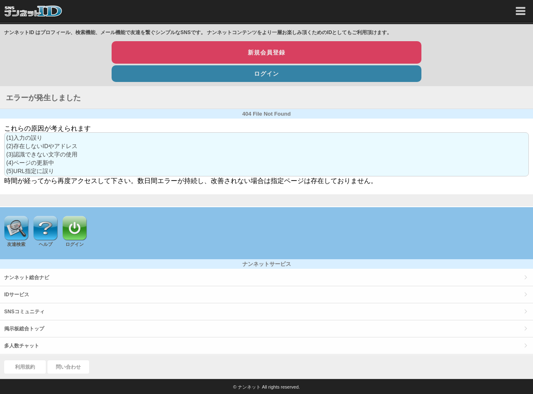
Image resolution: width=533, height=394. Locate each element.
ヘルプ (45, 244)
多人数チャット (21, 346)
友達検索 (16, 244)
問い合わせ (68, 367)
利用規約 (25, 367)
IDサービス (16, 294)
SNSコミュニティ (24, 312)
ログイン (266, 73)
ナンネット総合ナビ (26, 277)
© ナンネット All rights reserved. (266, 386)
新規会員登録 (266, 52)
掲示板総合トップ (24, 329)
